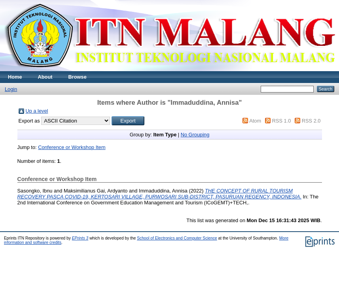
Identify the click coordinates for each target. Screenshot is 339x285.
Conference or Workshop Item (71, 147)
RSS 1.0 (281, 121)
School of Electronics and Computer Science (177, 238)
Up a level (37, 111)
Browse (77, 77)
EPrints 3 (80, 238)
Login (11, 89)
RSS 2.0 (311, 121)
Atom (255, 121)
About (45, 77)
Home (15, 77)
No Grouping (195, 135)
